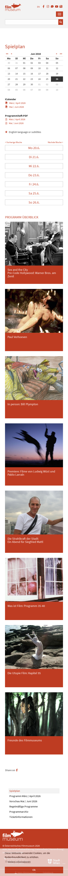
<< (7, 53)
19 (57, 73)
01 (24, 62)
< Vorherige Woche (13, 142)
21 (16, 79)
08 (24, 68)
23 (32, 79)
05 (57, 62)
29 (24, 84)
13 (9, 73)
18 (47, 73)
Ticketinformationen (21, 817)
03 (39, 62)
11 (47, 68)
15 (24, 73)
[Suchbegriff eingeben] (31, 22)
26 (57, 79)
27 (9, 84)
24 (39, 79)
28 (16, 84)
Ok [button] (34, 870)
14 (16, 73)
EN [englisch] (38, 6)
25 (47, 79)
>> (61, 53)
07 (16, 68)
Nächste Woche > (55, 142)
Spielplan (14, 790)
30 (9, 62)
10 (39, 68)
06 (9, 68)
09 (32, 68)
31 (16, 62)
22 (24, 79)
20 (9, 79)
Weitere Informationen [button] (19, 861)
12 (57, 68)
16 (32, 73)
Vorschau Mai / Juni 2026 (23, 801)
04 (47, 62)
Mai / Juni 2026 (14, 106)
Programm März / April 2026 (25, 796)
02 (32, 62)
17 (39, 73)
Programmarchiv (18, 811)
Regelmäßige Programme (23, 806)
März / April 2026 (15, 103)
